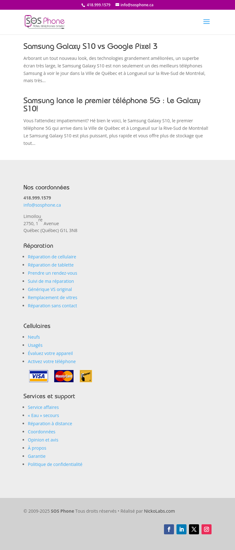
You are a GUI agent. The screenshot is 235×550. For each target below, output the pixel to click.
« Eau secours (43, 415)
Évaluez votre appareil (50, 353)
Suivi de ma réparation (51, 281)
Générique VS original (50, 289)
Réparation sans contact (52, 306)
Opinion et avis (43, 440)
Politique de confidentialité (55, 464)
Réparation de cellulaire (52, 257)
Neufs (34, 337)
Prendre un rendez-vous (52, 273)
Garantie (36, 456)
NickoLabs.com (159, 511)
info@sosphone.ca (42, 205)
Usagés (35, 345)
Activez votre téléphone (52, 361)
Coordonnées (41, 432)
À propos (37, 448)
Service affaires (43, 407)
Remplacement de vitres (52, 297)
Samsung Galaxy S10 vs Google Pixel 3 (90, 47)
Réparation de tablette (51, 265)
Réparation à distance (50, 423)
